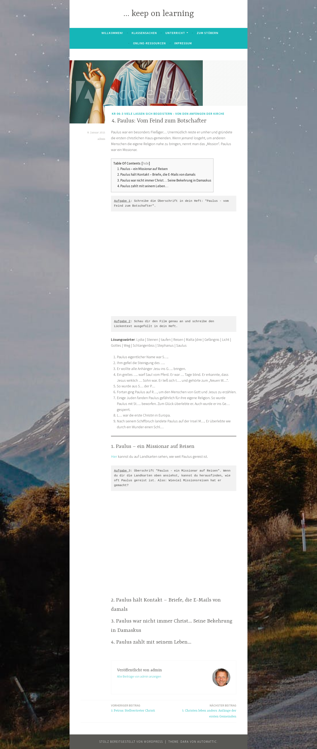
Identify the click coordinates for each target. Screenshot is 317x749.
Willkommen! (112, 33)
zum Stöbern (207, 33)
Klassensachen (144, 33)
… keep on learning (158, 14)
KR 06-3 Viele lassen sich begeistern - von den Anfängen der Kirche (168, 114)
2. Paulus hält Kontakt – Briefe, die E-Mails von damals (156, 174)
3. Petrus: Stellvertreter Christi (133, 708)
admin (101, 139)
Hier (114, 456)
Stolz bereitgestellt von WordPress (131, 742)
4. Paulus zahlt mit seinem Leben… (142, 186)
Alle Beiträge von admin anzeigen (139, 676)
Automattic (207, 742)
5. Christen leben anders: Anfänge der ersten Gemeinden (206, 710)
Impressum (183, 43)
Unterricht (175, 33)
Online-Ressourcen (149, 43)
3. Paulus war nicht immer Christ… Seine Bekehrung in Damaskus (164, 180)
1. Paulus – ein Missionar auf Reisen (142, 169)
